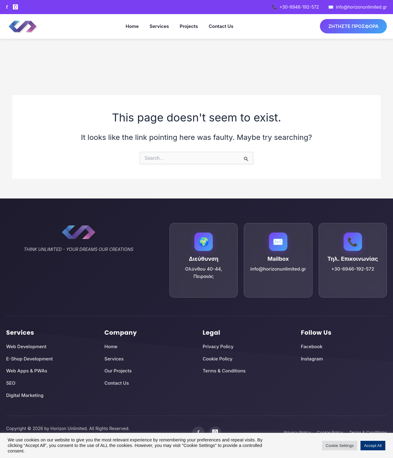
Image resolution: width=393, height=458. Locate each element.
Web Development (26, 346)
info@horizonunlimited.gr (357, 7)
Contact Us (218, 26)
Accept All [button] (373, 445)
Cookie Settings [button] (340, 445)
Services (156, 26)
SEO (10, 383)
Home (129, 26)
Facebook (311, 346)
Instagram (312, 359)
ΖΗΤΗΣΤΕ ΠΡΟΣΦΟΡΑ (351, 26)
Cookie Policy (217, 359)
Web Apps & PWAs (26, 371)
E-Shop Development (29, 359)
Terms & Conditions (224, 371)
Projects (186, 26)
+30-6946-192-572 (295, 7)
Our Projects (118, 371)
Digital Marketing (24, 395)
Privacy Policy (218, 346)
